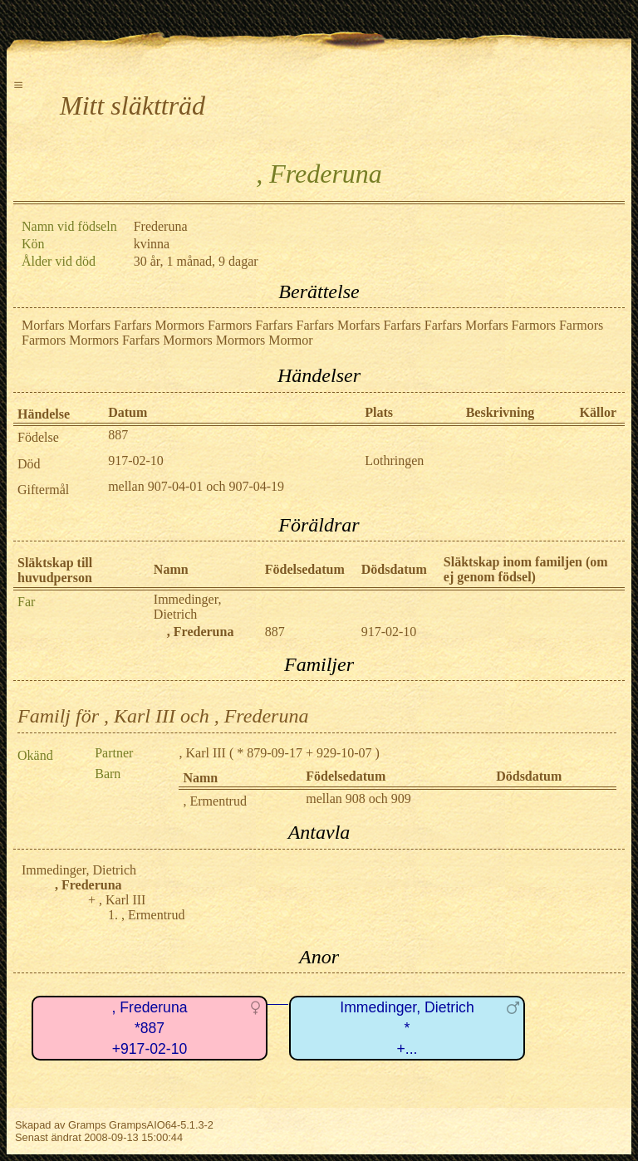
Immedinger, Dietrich (188, 606)
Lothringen (394, 460)
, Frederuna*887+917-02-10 (150, 1027)
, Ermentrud (214, 801)
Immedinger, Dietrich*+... (407, 1027)
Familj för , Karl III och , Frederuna (162, 716)
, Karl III (202, 753)
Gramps (87, 1125)
